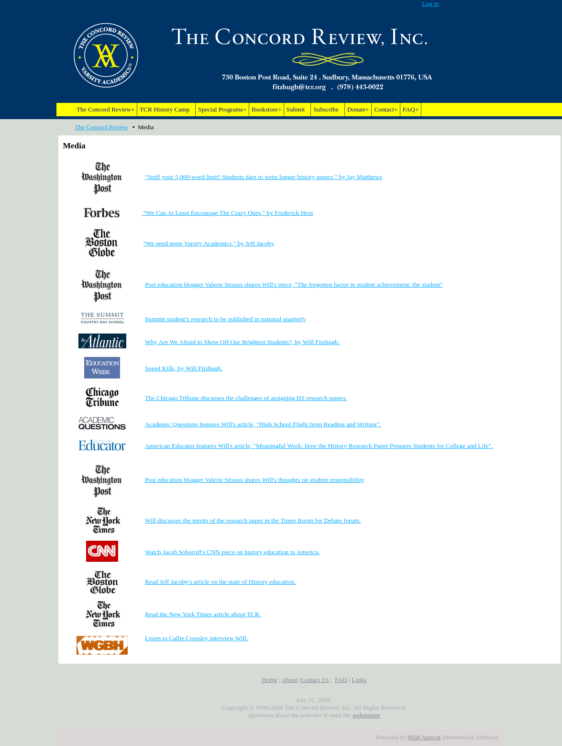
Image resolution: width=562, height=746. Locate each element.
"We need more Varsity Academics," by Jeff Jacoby (209, 243)
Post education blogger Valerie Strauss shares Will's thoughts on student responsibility (254, 479)
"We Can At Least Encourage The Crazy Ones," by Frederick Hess (227, 212)
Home (269, 679)
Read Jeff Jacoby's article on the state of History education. (220, 581)
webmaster (366, 715)
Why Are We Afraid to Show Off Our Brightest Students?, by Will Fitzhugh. (242, 341)
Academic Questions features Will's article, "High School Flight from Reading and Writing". (263, 424)
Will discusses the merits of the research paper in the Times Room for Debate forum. (253, 520)
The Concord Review (101, 127)
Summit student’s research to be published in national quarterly (225, 319)
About (290, 679)
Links (359, 679)
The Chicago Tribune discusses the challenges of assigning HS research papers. (246, 397)
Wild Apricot (424, 737)
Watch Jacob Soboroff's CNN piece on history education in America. (232, 552)
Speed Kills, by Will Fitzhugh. (183, 368)
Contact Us (314, 679)
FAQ (341, 679)
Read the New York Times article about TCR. (203, 614)
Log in (430, 3)
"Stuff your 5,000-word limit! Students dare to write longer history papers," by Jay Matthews (263, 176)
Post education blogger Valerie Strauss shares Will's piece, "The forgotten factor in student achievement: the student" (294, 284)
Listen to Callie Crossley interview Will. (196, 638)
